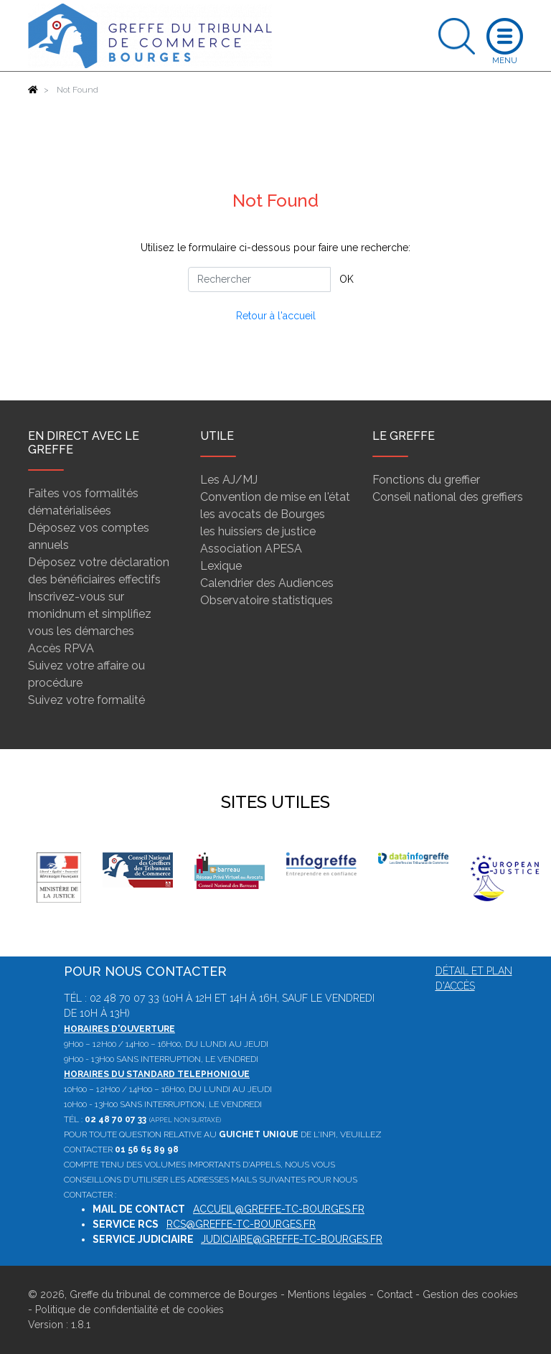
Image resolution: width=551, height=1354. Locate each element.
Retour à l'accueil (276, 315)
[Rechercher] (259, 279)
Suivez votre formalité (86, 700)
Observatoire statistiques (266, 600)
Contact (395, 1294)
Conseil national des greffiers (447, 497)
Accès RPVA (61, 648)
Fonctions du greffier (426, 479)
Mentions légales (327, 1294)
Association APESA (251, 548)
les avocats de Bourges (262, 514)
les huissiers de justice (258, 531)
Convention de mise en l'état (275, 497)
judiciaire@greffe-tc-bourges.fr (291, 1239)
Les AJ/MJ (229, 479)
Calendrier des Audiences (267, 583)
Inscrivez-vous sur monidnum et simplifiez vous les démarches (89, 614)
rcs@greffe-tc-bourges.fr (241, 1224)
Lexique (221, 566)
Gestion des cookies (470, 1294)
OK (346, 279)
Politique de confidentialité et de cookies (129, 1309)
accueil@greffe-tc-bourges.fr (278, 1209)
